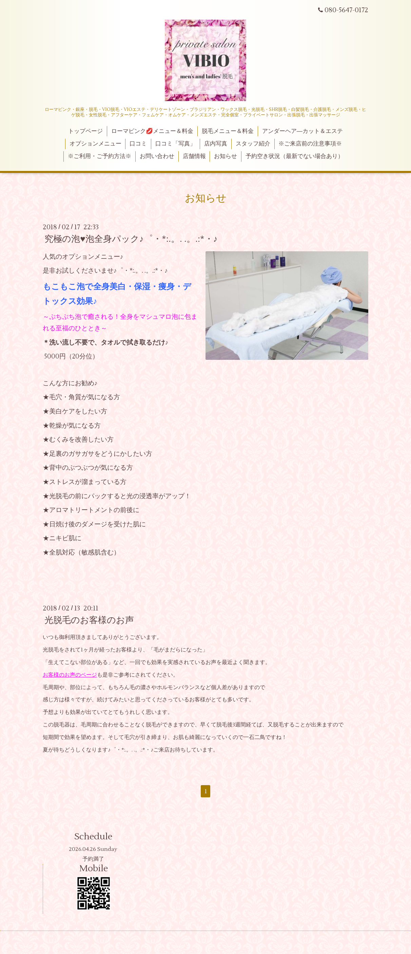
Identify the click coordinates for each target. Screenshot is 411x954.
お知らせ (225, 156)
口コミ (138, 144)
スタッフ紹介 (253, 144)
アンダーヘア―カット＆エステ (302, 131)
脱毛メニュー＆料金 (228, 131)
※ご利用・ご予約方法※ (99, 156)
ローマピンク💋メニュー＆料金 (152, 131)
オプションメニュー (95, 144)
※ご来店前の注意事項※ (310, 144)
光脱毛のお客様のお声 (89, 620)
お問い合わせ (157, 156)
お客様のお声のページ (70, 674)
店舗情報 (194, 156)
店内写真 (215, 144)
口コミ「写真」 (175, 144)
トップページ (85, 131)
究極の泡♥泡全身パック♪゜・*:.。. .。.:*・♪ (130, 239)
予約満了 (93, 859)
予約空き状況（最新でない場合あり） (295, 156)
